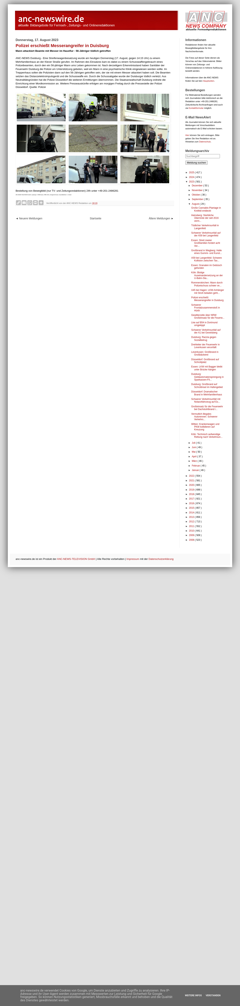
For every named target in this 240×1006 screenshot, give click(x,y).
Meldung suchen (196, 162)
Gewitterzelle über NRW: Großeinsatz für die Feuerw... (207, 316)
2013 (192, 517)
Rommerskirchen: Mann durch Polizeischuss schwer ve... (207, 284)
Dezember (197, 185)
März (195, 461)
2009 (192, 535)
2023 (192, 181)
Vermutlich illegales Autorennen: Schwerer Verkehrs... (204, 417)
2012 (192, 521)
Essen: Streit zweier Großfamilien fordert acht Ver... (205, 243)
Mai (194, 451)
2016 (192, 503)
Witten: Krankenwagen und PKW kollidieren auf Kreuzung (205, 427)
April (194, 456)
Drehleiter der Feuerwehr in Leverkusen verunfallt (205, 346)
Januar (196, 470)
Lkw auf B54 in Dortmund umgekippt (204, 324)
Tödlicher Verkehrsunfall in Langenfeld (205, 227)
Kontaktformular (196, 108)
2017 (192, 498)
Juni (194, 447)
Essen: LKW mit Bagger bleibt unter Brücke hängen (206, 368)
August (196, 204)
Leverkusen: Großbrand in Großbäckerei (204, 353)
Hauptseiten (208, 81)
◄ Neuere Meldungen (29, 218)
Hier (187, 135)
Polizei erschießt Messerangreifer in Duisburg (207, 299)
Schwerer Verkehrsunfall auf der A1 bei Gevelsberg (205, 331)
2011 (192, 526)
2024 (192, 177)
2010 (192, 530)
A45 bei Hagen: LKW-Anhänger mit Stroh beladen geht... (207, 291)
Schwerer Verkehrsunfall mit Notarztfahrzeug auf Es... (205, 400)
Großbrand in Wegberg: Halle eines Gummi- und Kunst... (206, 252)
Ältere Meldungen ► (161, 218)
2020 (192, 485)
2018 (192, 494)
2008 (192, 540)
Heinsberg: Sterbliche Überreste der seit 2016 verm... (205, 218)
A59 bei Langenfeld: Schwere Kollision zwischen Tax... (206, 259)
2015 (192, 508)
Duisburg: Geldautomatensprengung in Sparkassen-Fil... (207, 377)
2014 (192, 512)
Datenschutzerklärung (160, 558)
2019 (192, 489)
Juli (194, 442)
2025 (192, 172)
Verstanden (213, 995)
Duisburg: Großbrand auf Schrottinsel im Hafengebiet (207, 385)
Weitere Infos (193, 995)
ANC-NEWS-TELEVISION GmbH (76, 558)
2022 (192, 475)
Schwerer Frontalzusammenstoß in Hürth (205, 308)
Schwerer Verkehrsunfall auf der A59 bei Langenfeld (205, 234)
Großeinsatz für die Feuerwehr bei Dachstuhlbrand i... (207, 408)
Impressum (132, 558)
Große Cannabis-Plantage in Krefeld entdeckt (206, 209)
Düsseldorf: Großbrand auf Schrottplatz (205, 361)
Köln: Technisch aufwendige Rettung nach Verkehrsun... (206, 435)
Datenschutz (205, 141)
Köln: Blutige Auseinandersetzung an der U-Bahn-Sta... (207, 275)
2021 (192, 480)
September (198, 199)
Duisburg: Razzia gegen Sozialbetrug (203, 338)
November (197, 190)
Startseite (95, 218)
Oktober (196, 194)
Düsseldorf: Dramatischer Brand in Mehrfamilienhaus (206, 393)
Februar (196, 465)
